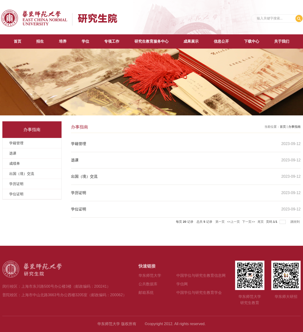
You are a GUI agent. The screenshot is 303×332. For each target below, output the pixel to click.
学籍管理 (78, 144)
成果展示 (191, 41)
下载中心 (251, 41)
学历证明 (78, 193)
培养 (63, 41)
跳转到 (295, 221)
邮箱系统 (146, 293)
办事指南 (294, 126)
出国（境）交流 (84, 176)
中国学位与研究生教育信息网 (201, 275)
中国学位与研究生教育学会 (199, 293)
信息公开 (221, 41)
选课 (75, 160)
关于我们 (281, 41)
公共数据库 (147, 284)
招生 (40, 41)
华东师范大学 (149, 275)
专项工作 (111, 41)
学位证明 (78, 209)
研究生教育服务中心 (151, 41)
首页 (17, 41)
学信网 (182, 284)
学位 (85, 41)
